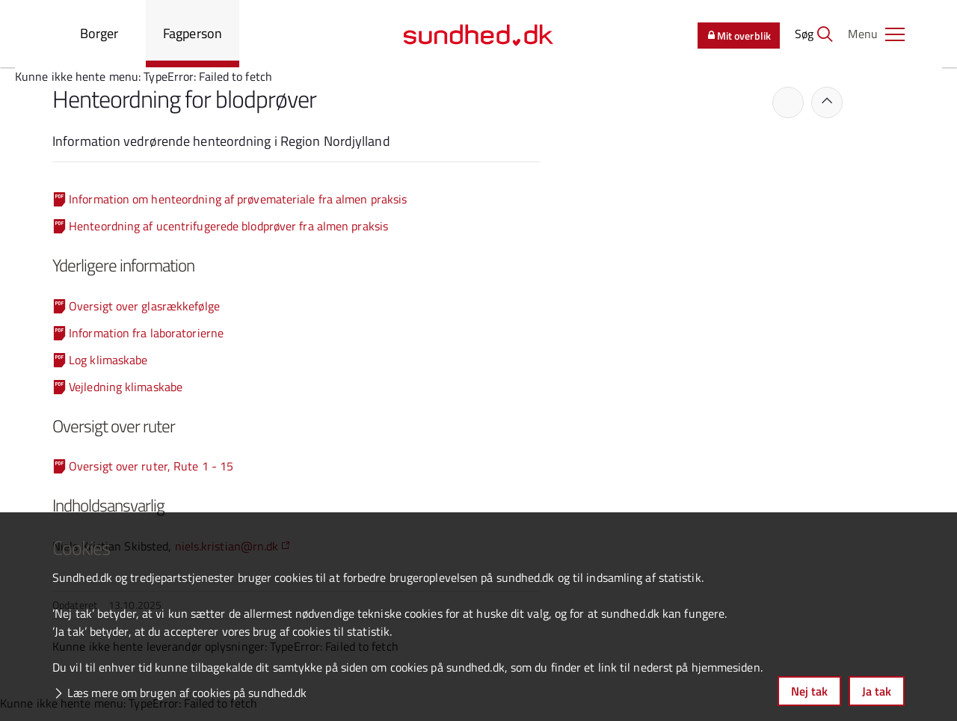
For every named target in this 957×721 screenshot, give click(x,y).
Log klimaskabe (108, 360)
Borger (99, 33)
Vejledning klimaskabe (125, 387)
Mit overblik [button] (739, 35)
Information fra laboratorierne (146, 333)
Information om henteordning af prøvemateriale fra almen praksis (238, 199)
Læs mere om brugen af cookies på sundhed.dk (187, 693)
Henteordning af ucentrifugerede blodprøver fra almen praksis (228, 226)
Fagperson (192, 33)
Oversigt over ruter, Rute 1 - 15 (151, 466)
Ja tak (876, 691)
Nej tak (809, 691)
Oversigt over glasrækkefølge (144, 306)
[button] (876, 33)
